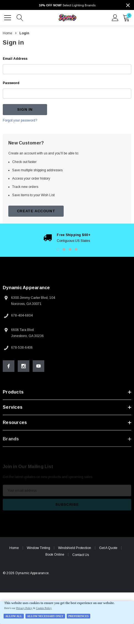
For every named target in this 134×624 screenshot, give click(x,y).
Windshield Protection (74, 548)
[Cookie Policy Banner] (67, 612)
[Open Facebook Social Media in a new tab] (8, 366)
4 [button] (76, 249)
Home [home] (14, 548)
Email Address (15, 59)
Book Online (54, 554)
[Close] (128, 5)
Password (11, 83)
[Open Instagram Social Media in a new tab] (23, 366)
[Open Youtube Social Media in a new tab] (38, 366)
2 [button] (64, 249)
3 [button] (70, 249)
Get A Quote (108, 548)
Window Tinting (38, 548)
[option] (67, 238)
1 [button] (57, 249)
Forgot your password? (20, 120)
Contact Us (80, 555)
